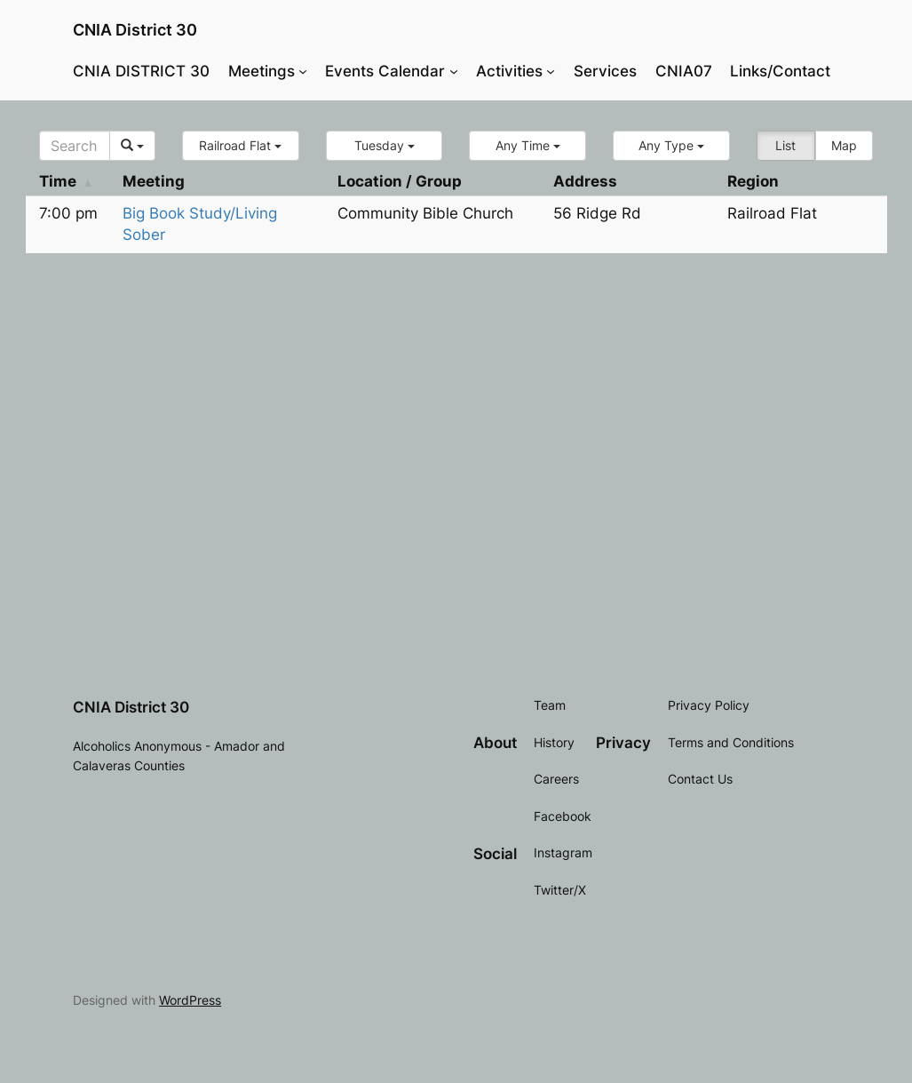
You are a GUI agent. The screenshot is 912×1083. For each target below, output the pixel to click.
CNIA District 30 (135, 29)
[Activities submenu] (550, 71)
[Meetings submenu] (302, 71)
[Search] (75, 146)
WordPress (190, 999)
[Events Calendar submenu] (453, 71)
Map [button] (844, 145)
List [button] (785, 145)
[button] (240, 146)
